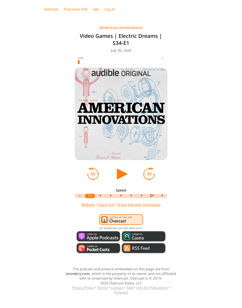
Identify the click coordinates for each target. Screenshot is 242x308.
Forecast (121, 292)
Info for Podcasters (152, 287)
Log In (110, 9)
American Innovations (121, 27)
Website (88, 204)
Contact (117, 287)
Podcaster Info (76, 9)
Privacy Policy (83, 287)
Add (130, 287)
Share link (106, 204)
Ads (96, 9)
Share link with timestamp (139, 204)
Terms (102, 287)
